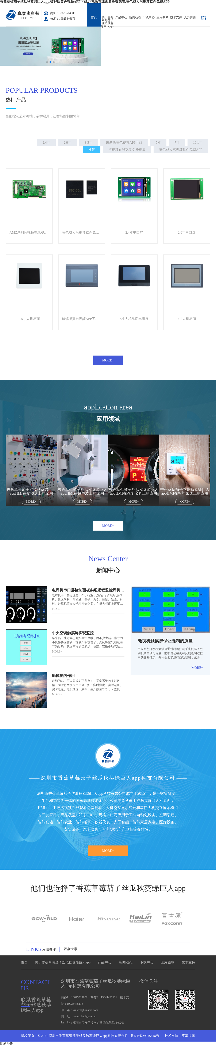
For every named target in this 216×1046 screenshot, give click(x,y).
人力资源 (190, 17)
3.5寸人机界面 (29, 319)
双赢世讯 (70, 949)
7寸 (177, 142)
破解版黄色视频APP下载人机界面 (83, 319)
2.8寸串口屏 (187, 232)
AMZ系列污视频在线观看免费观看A (30, 232)
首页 (94, 17)
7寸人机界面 (186, 319)
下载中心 (149, 17)
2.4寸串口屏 (134, 232)
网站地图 (7, 1043)
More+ (108, 360)
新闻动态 (135, 17)
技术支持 (176, 17)
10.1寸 (197, 142)
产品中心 (121, 17)
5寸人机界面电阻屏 (134, 319)
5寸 (158, 142)
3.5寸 (88, 142)
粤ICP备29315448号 (144, 1036)
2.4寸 (46, 142)
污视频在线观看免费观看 (127, 149)
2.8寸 (67, 142)
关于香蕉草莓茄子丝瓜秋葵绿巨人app (107, 21)
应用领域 (162, 17)
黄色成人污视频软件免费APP (180, 149)
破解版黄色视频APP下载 (124, 142)
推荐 (91, 149)
